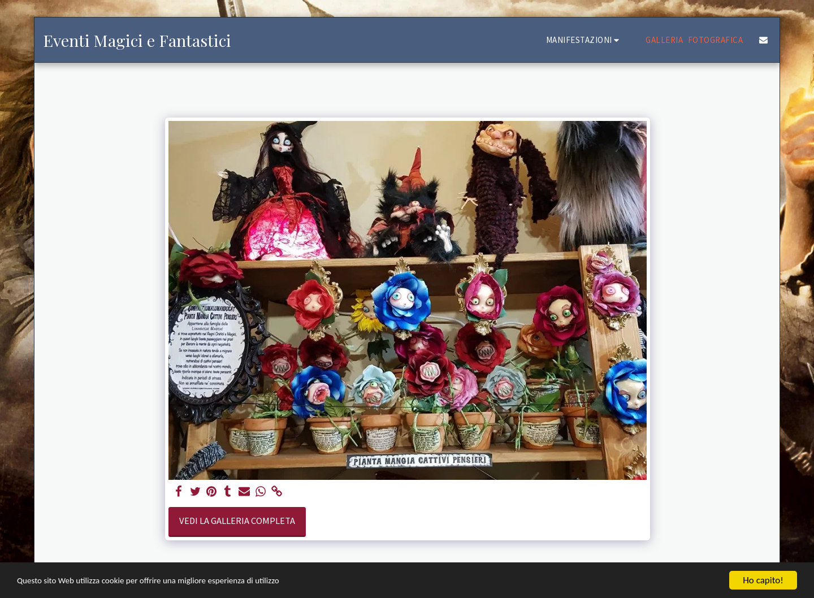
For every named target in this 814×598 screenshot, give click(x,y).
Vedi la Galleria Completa (237, 521)
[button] (584, 40)
